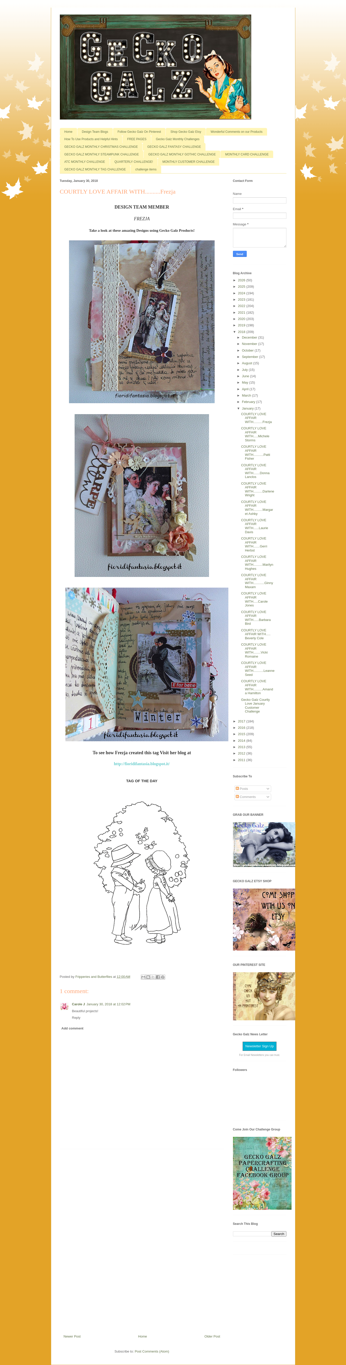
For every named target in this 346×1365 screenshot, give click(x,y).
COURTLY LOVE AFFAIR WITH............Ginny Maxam (257, 581)
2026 (242, 280)
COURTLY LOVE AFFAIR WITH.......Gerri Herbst (254, 544)
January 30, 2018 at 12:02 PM (108, 1004)
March (247, 395)
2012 (242, 753)
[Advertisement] (141, 1240)
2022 (242, 306)
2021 (242, 312)
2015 (242, 734)
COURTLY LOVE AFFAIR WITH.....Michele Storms (255, 434)
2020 (242, 319)
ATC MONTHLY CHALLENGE (84, 162)
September (250, 357)
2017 (242, 721)
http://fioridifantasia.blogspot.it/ (142, 764)
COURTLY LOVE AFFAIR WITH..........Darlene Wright (257, 489)
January (248, 408)
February (249, 402)
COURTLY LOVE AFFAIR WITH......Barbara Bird (256, 618)
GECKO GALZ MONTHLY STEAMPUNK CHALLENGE (101, 154)
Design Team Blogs (95, 132)
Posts (242, 789)
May (245, 382)
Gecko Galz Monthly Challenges (177, 139)
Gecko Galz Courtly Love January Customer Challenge (255, 706)
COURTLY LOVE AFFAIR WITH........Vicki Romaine (254, 650)
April (246, 389)
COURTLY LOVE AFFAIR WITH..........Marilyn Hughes (257, 563)
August (247, 363)
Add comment (72, 1028)
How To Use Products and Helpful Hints (91, 139)
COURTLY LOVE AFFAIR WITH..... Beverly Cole (255, 634)
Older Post (212, 1336)
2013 (242, 747)
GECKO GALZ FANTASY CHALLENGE (174, 147)
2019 (242, 325)
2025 (242, 286)
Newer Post (72, 1336)
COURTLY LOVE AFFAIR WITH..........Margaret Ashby (257, 508)
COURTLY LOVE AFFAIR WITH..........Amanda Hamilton (257, 687)
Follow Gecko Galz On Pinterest (139, 132)
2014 (242, 741)
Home (68, 132)
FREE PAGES (136, 139)
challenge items (145, 169)
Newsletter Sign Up (259, 1046)
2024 (242, 293)
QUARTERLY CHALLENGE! (134, 162)
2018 (242, 332)
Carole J (78, 1004)
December (250, 337)
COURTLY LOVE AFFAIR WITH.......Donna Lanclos (255, 471)
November (250, 344)
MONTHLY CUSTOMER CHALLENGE (188, 162)
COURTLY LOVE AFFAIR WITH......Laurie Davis (254, 526)
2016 (242, 728)
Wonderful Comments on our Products (236, 132)
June (246, 376)
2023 (242, 299)
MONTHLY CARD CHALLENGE (247, 154)
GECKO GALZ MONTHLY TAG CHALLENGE (95, 169)
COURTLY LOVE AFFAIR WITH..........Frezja (256, 418)
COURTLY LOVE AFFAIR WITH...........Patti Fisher (255, 452)
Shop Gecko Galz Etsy (185, 132)
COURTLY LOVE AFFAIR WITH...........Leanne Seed (257, 669)
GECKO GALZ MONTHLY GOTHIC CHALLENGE (182, 154)
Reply (76, 1018)
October (248, 350)
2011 (242, 760)
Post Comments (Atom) (152, 1351)
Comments (246, 797)
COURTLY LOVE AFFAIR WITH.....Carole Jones (254, 599)
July (245, 370)
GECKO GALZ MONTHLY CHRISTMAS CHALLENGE (101, 147)
